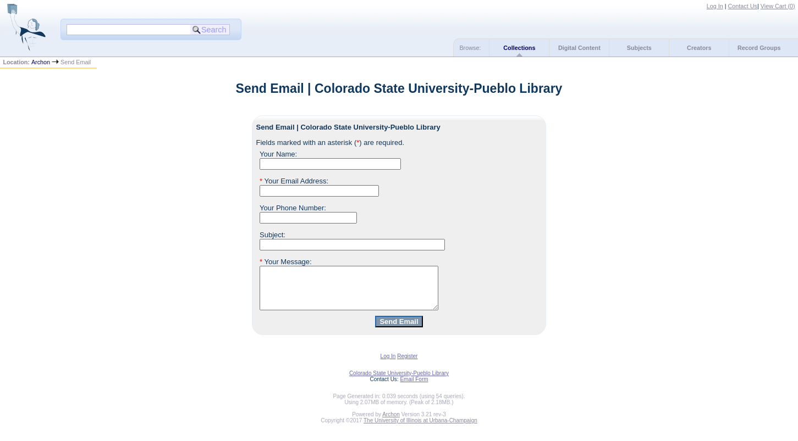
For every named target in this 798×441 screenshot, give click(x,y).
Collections (519, 47)
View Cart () (778, 6)
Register (407, 364)
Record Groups (759, 47)
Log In (715, 6)
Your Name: (278, 154)
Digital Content (579, 47)
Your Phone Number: (293, 208)
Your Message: (286, 262)
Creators (699, 47)
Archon (40, 62)
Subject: (272, 235)
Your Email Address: (294, 181)
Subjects (639, 47)
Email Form (414, 387)
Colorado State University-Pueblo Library (399, 381)
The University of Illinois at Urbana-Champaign (420, 429)
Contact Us (742, 6)
